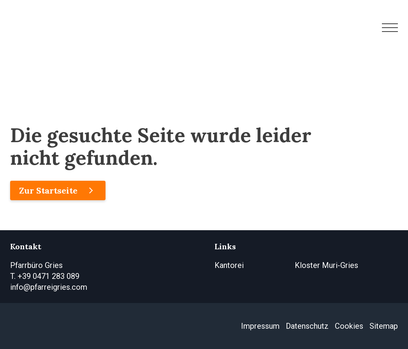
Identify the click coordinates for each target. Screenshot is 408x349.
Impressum (260, 326)
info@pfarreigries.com (48, 287)
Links (225, 246)
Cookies (349, 326)
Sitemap (383, 326)
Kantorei (229, 265)
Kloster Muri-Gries (326, 265)
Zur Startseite (48, 190)
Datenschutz (307, 326)
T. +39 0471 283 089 (44, 276)
